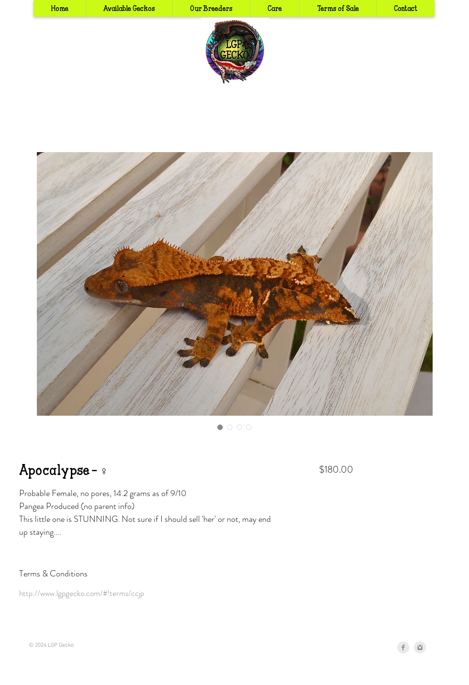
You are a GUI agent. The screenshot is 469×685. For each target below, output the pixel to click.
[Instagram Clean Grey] (420, 647)
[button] (211, 8)
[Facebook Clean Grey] (403, 647)
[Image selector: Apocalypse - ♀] (220, 427)
